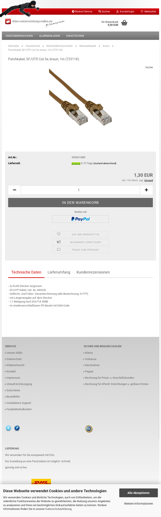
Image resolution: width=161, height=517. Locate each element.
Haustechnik (75, 35)
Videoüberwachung (19, 35)
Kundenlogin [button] (125, 11)
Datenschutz (14, 359)
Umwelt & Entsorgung (19, 384)
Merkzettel (148, 11)
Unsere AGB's (14, 352)
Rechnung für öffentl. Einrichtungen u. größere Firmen (116, 384)
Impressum (13, 377)
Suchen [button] (104, 11)
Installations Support (18, 402)
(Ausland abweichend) (104, 163)
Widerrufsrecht (15, 365)
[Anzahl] (80, 190)
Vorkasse (90, 359)
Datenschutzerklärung (58, 508)
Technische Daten (26, 272)
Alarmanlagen (49, 35)
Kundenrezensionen (93, 272)
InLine (149, 67)
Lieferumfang (59, 272)
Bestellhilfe (13, 396)
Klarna (89, 352)
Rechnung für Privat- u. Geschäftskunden (109, 377)
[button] (14, 190)
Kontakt (11, 371)
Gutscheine (13, 390)
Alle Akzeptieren (138, 493)
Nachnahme (92, 365)
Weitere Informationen (138, 503)
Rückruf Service (82, 11)
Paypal (89, 371)
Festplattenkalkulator (19, 409)
